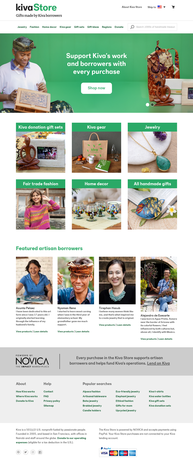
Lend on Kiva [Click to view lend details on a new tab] (158, 364)
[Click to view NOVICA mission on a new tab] (32, 361)
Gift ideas (93, 27)
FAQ (46, 396)
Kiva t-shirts (156, 391)
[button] (132, 28)
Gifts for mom (124, 406)
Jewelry (22, 27)
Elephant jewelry (126, 396)
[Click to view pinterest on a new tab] (19, 452)
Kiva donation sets (160, 406)
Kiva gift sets (157, 401)
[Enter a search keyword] (152, 27)
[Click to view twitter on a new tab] (26, 452)
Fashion (34, 27)
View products (24, 331)
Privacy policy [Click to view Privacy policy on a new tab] (52, 401)
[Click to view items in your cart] (173, 7)
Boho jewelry (90, 401)
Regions (107, 27)
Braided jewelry (92, 406)
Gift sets (79, 27)
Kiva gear (65, 27)
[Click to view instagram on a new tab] (34, 452)
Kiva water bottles (160, 396)
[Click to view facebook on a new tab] (41, 452)
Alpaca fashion (91, 391)
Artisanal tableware (95, 396)
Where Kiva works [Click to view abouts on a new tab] (27, 396)
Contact (48, 391)
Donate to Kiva (25, 401)
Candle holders (92, 410)
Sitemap (49, 406)
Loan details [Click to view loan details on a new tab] (41, 331)
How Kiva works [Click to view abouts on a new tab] (25, 391)
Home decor (49, 27)
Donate (119, 27)
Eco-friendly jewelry (128, 391)
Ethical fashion (124, 401)
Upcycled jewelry (126, 410)
